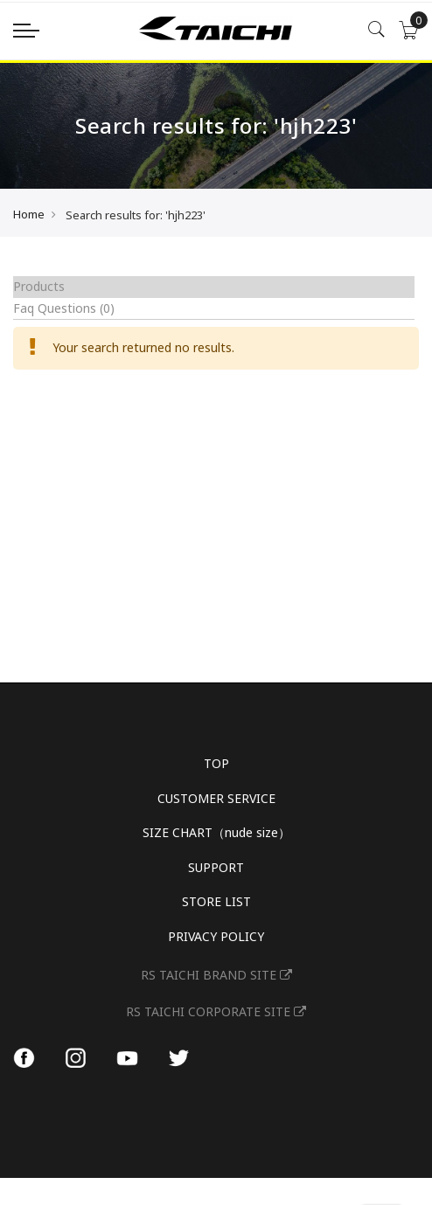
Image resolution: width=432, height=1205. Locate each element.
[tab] (214, 287)
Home (29, 214)
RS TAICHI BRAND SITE (216, 974)
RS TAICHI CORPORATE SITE (216, 1011)
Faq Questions (64, 308)
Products (39, 286)
